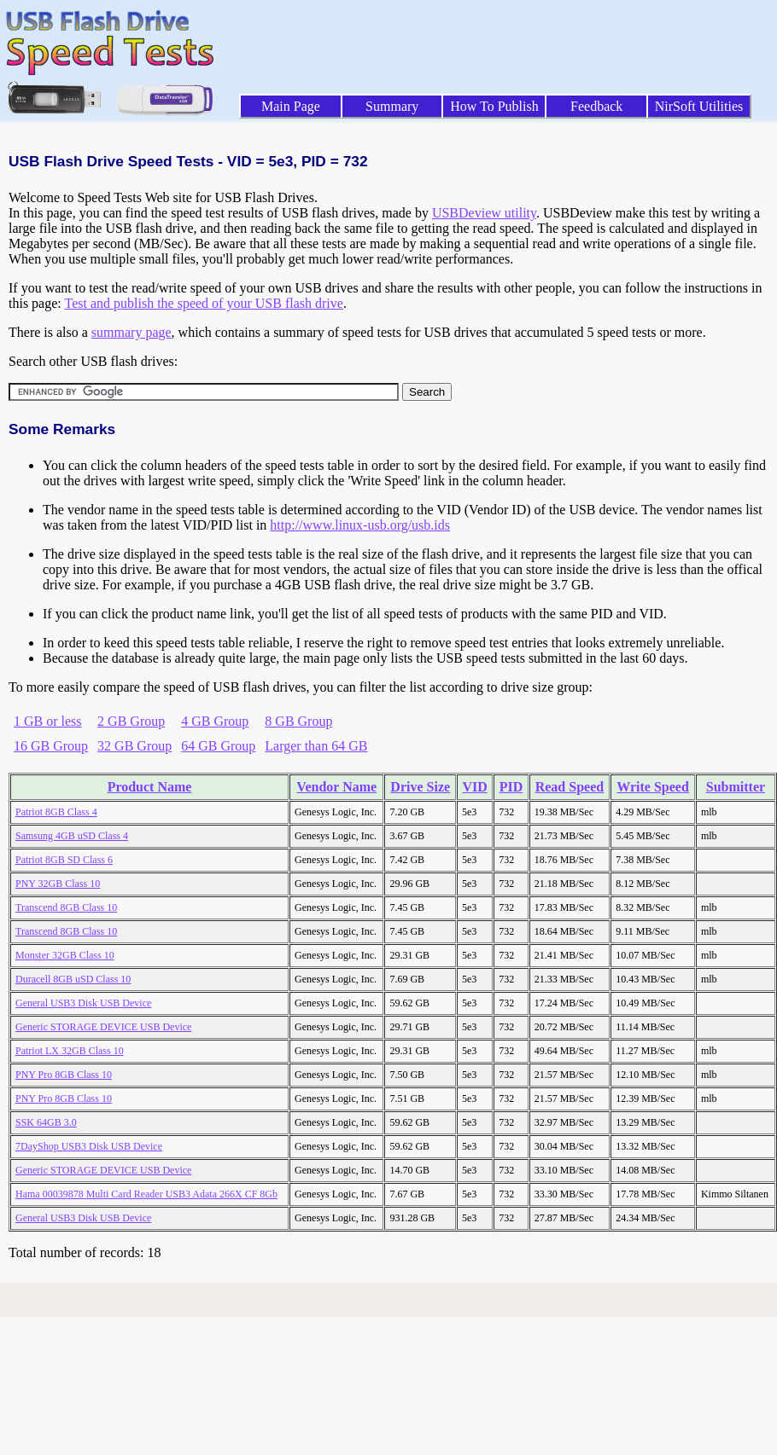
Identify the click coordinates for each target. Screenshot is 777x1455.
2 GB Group (131, 721)
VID (474, 787)
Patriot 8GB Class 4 (56, 812)
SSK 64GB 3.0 (46, 1122)
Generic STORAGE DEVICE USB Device (103, 1027)
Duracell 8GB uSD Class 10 (73, 979)
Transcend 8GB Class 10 (66, 907)
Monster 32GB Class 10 (64, 955)
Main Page (290, 106)
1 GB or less (48, 721)
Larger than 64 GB (316, 746)
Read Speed (569, 787)
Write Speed (652, 787)
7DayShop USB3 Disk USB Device (88, 1146)
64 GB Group (218, 746)
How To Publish (494, 106)
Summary (391, 106)
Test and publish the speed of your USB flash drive (203, 303)
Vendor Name (336, 787)
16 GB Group (51, 746)
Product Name (150, 787)
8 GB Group (298, 721)
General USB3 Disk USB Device (83, 1003)
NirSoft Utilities (699, 106)
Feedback (596, 106)
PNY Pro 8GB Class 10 (63, 1075)
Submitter (735, 787)
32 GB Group (134, 746)
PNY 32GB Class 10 (57, 884)
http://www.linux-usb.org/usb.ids (360, 525)
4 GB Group (214, 721)
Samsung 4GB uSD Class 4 (71, 836)
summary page (131, 332)
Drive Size (420, 787)
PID (511, 787)
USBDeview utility (484, 213)
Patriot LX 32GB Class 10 (69, 1051)
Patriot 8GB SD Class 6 (64, 860)
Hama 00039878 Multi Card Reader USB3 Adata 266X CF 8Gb (146, 1194)
